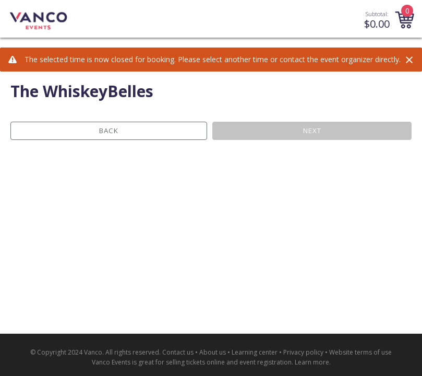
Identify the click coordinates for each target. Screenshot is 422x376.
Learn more (312, 362)
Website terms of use (360, 352)
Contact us (178, 352)
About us (212, 352)
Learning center (255, 352)
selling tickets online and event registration (229, 362)
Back (108, 130)
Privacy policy (303, 352)
